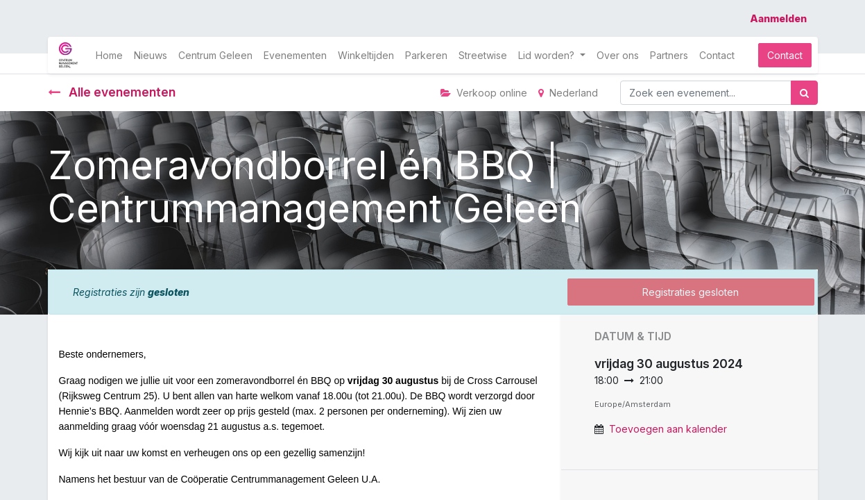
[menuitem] (109, 55)
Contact (785, 55)
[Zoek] (804, 93)
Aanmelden (778, 18)
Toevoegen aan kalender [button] (668, 429)
